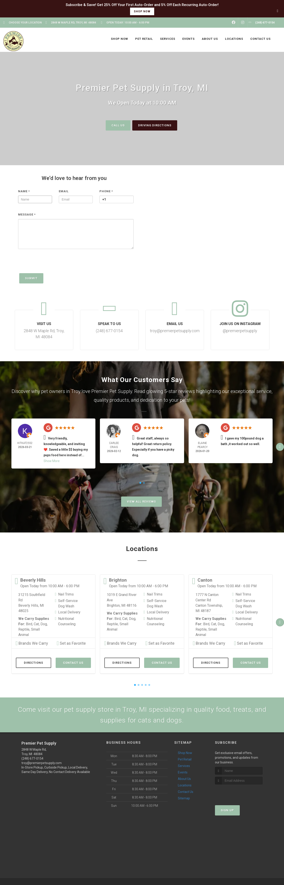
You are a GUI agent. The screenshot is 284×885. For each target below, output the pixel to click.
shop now (142, 11)
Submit (31, 278)
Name (24, 191)
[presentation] (52, 263)
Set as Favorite (71, 643)
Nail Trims (66, 594)
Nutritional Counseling (67, 621)
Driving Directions (154, 125)
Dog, (44, 624)
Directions (33, 662)
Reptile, (24, 629)
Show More (52, 461)
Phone (106, 191)
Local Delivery (69, 612)
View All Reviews (141, 501)
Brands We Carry (32, 643)
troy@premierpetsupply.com (41, 763)
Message (27, 214)
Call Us (118, 125)
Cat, (37, 624)
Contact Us (73, 662)
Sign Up (227, 810)
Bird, (29, 624)
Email (64, 191)
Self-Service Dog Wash (68, 603)
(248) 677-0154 (32, 758)
